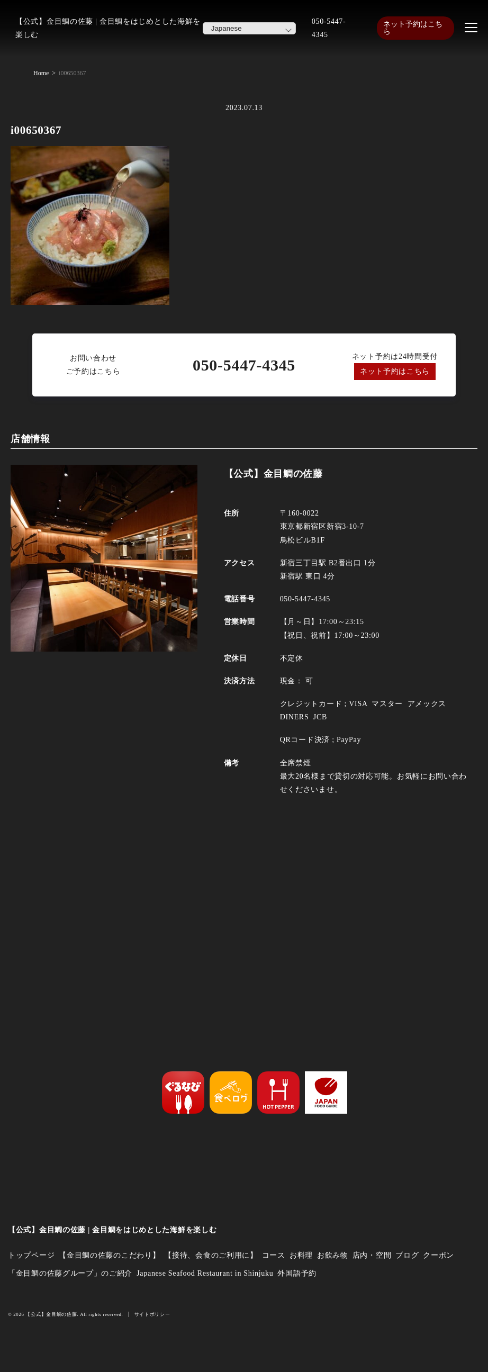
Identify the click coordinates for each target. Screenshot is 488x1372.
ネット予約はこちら (412, 27)
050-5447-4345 (329, 28)
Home (41, 73)
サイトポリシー (152, 1314)
